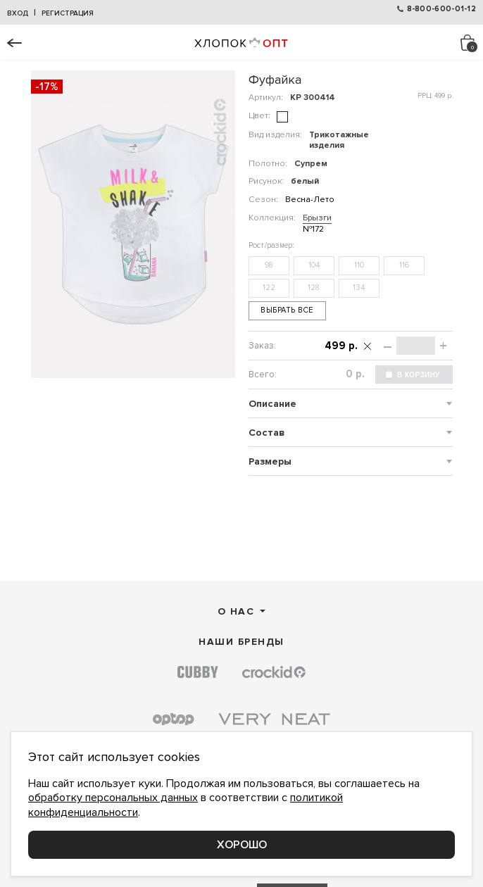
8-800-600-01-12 (442, 8)
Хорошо (242, 845)
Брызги (317, 218)
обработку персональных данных (113, 798)
